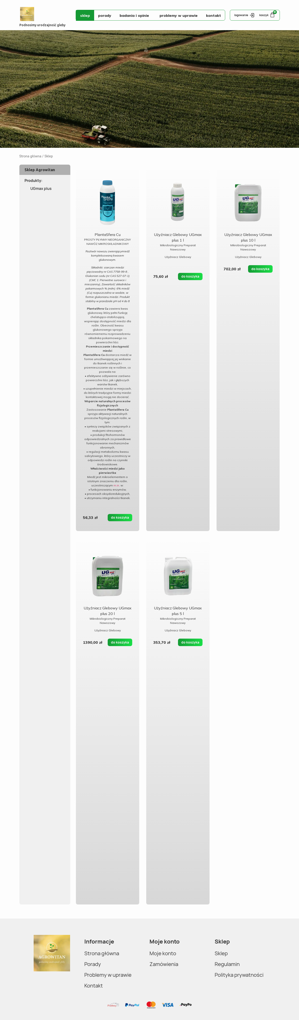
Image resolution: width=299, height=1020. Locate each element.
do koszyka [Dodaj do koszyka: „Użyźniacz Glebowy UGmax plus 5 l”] (190, 642)
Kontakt (213, 15)
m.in (116, 485)
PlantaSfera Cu (108, 234)
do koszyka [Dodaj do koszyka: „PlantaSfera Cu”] (120, 517)
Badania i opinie (135, 15)
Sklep (85, 15)
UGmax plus (41, 188)
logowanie (241, 15)
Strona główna (30, 156)
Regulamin (228, 964)
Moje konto (164, 953)
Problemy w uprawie (179, 15)
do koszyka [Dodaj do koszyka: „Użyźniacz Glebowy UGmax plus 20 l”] (120, 642)
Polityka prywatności (241, 975)
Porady (104, 15)
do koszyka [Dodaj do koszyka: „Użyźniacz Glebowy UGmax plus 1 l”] (190, 276)
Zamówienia (165, 964)
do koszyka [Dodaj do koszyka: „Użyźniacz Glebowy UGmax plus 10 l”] (260, 269)
